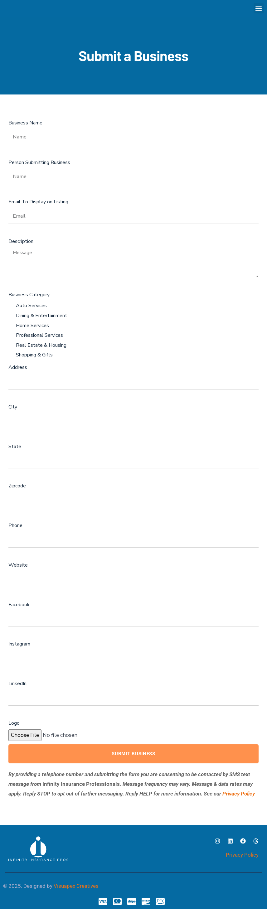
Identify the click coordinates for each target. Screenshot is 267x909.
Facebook (19, 604)
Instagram (19, 644)
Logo (14, 723)
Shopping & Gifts (34, 354)
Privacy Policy (238, 794)
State (14, 446)
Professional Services (39, 335)
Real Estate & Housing (41, 345)
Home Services (32, 325)
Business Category (29, 294)
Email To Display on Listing (38, 201)
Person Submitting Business (39, 162)
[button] (259, 8)
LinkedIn (17, 683)
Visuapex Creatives (76, 886)
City (12, 407)
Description (20, 241)
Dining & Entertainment (41, 315)
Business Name (25, 122)
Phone (15, 525)
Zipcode (17, 485)
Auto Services (31, 305)
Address (17, 367)
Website (18, 565)
